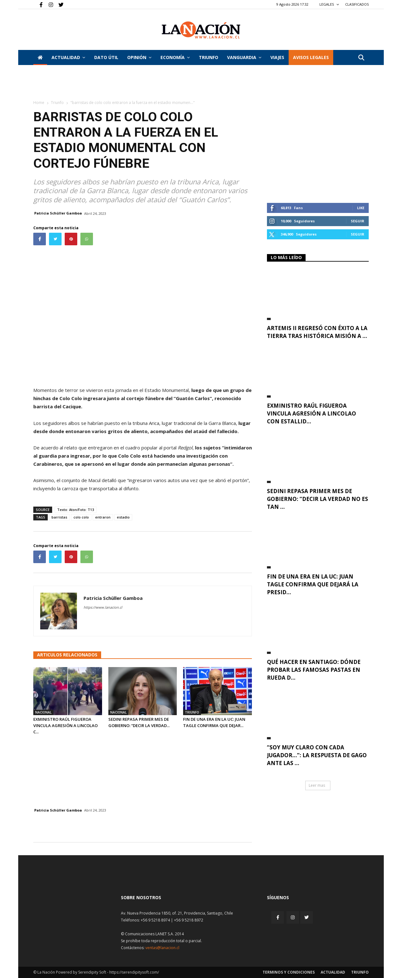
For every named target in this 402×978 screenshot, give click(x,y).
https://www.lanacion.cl (103, 607)
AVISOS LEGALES (311, 57)
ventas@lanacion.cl (162, 947)
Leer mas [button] (317, 785)
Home (38, 102)
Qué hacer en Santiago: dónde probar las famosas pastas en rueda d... (314, 669)
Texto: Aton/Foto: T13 (75, 509)
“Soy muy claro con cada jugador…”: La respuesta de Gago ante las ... (317, 755)
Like (360, 207)
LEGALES (329, 4)
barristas (59, 517)
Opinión (139, 57)
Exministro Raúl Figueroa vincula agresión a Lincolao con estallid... (311, 413)
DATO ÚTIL (106, 57)
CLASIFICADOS (357, 4)
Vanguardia (244, 57)
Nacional (43, 712)
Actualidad (68, 57)
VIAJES (277, 57)
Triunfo (208, 57)
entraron (103, 517)
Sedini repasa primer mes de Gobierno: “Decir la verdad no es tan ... (317, 498)
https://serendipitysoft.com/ (134, 972)
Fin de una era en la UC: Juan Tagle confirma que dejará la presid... (312, 584)
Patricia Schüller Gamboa (58, 213)
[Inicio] (40, 57)
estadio (123, 517)
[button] (361, 58)
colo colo (81, 517)
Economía (175, 57)
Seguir (357, 221)
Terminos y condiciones (289, 972)
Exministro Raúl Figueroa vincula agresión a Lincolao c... (65, 725)
